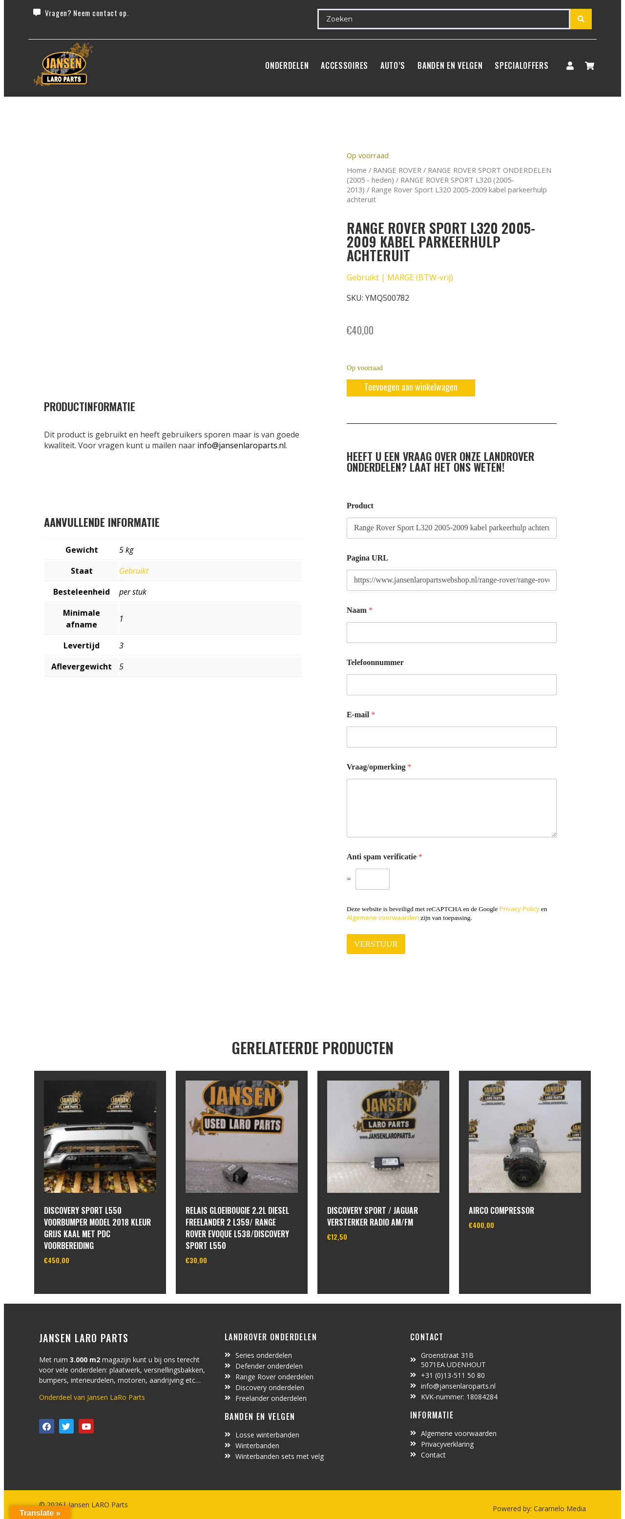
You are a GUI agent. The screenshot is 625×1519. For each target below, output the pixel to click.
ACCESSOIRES (344, 65)
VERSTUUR (376, 944)
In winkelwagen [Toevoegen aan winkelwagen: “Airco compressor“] (505, 1250)
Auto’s (392, 65)
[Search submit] (581, 19)
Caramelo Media (559, 1508)
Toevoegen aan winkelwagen (411, 386)
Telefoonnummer (375, 662)
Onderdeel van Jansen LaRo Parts (92, 1397)
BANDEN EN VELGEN (449, 65)
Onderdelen (287, 65)
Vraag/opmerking (379, 767)
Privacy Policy (520, 908)
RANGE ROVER (397, 170)
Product (360, 505)
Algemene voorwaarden (383, 917)
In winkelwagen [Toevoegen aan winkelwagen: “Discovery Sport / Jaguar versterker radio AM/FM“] (363, 1261)
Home (357, 170)
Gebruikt (133, 570)
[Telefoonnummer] (452, 684)
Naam (360, 610)
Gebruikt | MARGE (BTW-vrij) (400, 277)
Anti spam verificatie (384, 857)
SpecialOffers (521, 65)
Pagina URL (367, 558)
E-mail (361, 714)
